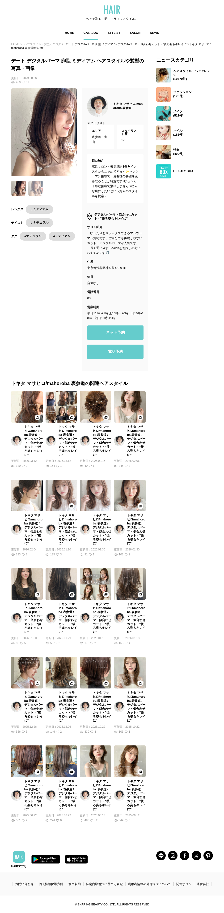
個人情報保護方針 (51, 884)
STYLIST (114, 33)
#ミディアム (61, 236)
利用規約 (74, 884)
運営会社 (203, 884)
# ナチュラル (39, 222)
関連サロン (183, 884)
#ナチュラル (32, 236)
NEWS (154, 33)
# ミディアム (39, 209)
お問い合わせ (24, 884)
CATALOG (91, 33)
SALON (135, 33)
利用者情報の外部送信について (149, 884)
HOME (69, 33)
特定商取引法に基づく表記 (104, 884)
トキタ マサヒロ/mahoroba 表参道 (128, 106)
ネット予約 (115, 332)
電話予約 (115, 352)
